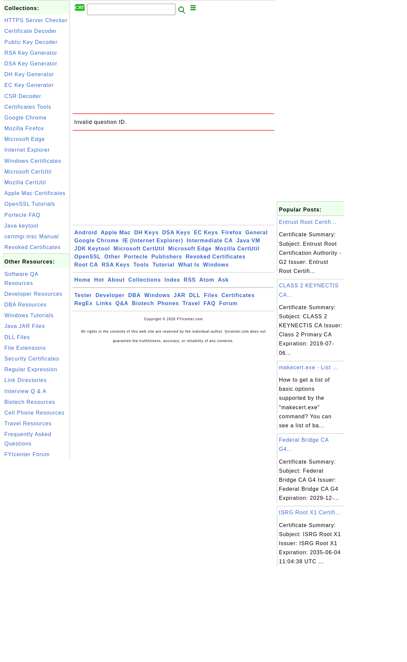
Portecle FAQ (22, 215)
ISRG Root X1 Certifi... (310, 512)
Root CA (86, 265)
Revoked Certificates (32, 247)
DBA (134, 295)
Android (85, 232)
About (116, 280)
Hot (99, 280)
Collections (144, 280)
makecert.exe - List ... (308, 367)
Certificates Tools (27, 107)
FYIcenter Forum (27, 454)
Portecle (136, 256)
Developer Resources (33, 294)
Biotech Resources (29, 402)
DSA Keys (176, 232)
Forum (228, 303)
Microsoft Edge (24, 139)
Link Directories (25, 380)
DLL (194, 295)
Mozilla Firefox (24, 128)
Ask (223, 280)
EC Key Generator (29, 85)
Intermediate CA (210, 240)
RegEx (83, 303)
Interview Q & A (25, 391)
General (256, 232)
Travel (191, 303)
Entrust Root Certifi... (308, 222)
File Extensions (25, 348)
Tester (83, 295)
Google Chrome (25, 118)
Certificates (238, 295)
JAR (180, 295)
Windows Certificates (32, 161)
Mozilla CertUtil (25, 182)
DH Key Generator (29, 74)
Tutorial (163, 265)
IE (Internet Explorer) (152, 240)
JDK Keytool (92, 248)
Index (172, 280)
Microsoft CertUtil (28, 172)
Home (82, 280)
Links (104, 303)
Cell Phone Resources (34, 413)
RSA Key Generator (30, 53)
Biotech (143, 303)
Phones (168, 303)
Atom (206, 280)
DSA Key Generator (30, 63)
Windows (216, 265)
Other (112, 256)
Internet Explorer (27, 150)
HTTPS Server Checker (36, 20)
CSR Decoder (22, 96)
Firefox (231, 232)
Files (211, 295)
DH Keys (146, 232)
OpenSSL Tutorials (29, 204)
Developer (109, 295)
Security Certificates (31, 359)
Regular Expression (30, 369)
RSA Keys (115, 265)
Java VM (248, 240)
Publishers (166, 256)
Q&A (122, 303)
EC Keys (206, 232)
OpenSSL (87, 256)
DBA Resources (25, 305)
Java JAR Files (24, 326)
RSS (190, 280)
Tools (141, 265)
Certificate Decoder (30, 31)
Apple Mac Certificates (35, 193)
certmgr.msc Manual (31, 236)
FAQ (210, 303)
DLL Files (17, 337)
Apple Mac (116, 232)
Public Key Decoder (31, 42)
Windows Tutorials (29, 315)
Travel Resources (28, 423)
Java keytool (21, 226)
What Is (189, 265)
